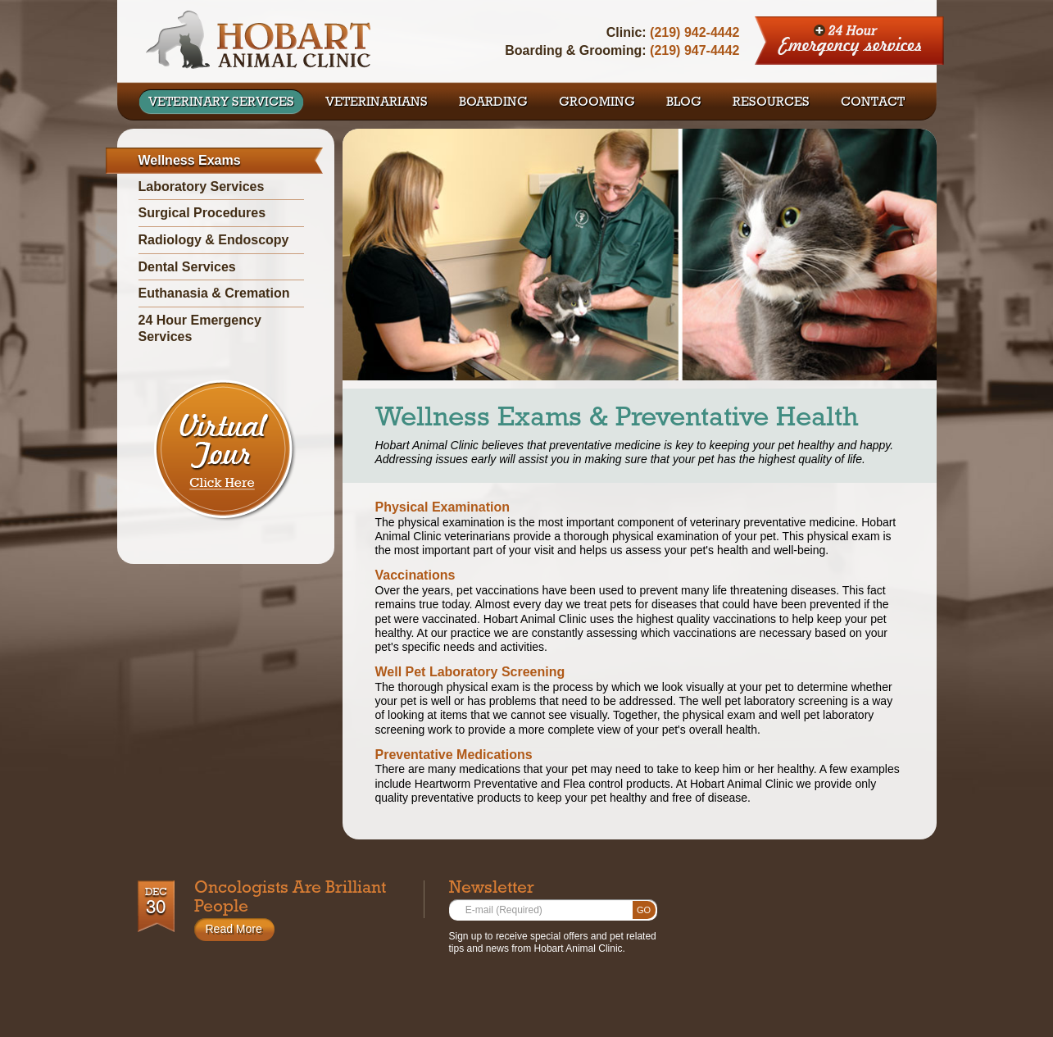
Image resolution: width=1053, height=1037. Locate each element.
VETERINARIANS (376, 103)
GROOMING (597, 103)
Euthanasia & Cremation (214, 293)
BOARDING (493, 103)
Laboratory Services (201, 186)
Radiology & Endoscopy (213, 240)
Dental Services (187, 267)
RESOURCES (771, 103)
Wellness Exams (189, 160)
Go (644, 910)
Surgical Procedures (202, 213)
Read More (234, 928)
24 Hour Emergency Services (850, 41)
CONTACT (873, 103)
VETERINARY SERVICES (221, 103)
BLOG (683, 103)
